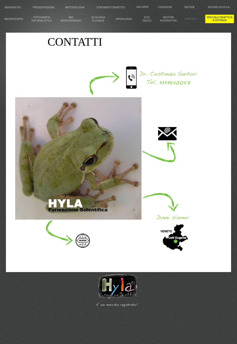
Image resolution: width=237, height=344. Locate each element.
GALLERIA (142, 7)
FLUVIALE (98, 20)
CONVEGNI (165, 7)
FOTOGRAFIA (41, 17)
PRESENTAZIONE (44, 7)
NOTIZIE (189, 7)
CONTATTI (191, 19)
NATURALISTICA (42, 20)
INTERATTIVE (168, 20)
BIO (71, 17)
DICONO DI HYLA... (219, 7)
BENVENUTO (13, 7)
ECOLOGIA (98, 17)
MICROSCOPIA (14, 19)
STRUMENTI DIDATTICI (110, 7)
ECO (147, 17)
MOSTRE (168, 17)
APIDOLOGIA (124, 19)
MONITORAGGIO (71, 20)
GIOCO (147, 20)
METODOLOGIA (75, 7)
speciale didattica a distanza (219, 19)
